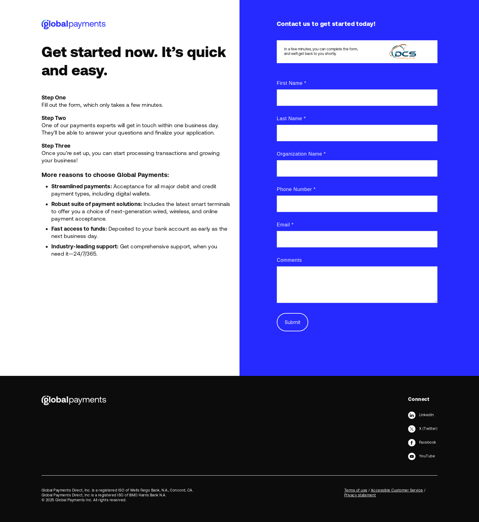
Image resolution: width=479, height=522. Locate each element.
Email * (285, 224)
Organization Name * (301, 154)
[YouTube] (421, 456)
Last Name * (291, 118)
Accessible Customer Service (397, 490)
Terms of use (355, 490)
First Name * (291, 83)
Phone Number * (296, 189)
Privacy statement (360, 495)
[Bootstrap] (74, 400)
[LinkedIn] (421, 415)
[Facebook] (422, 442)
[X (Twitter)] (422, 429)
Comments (289, 260)
